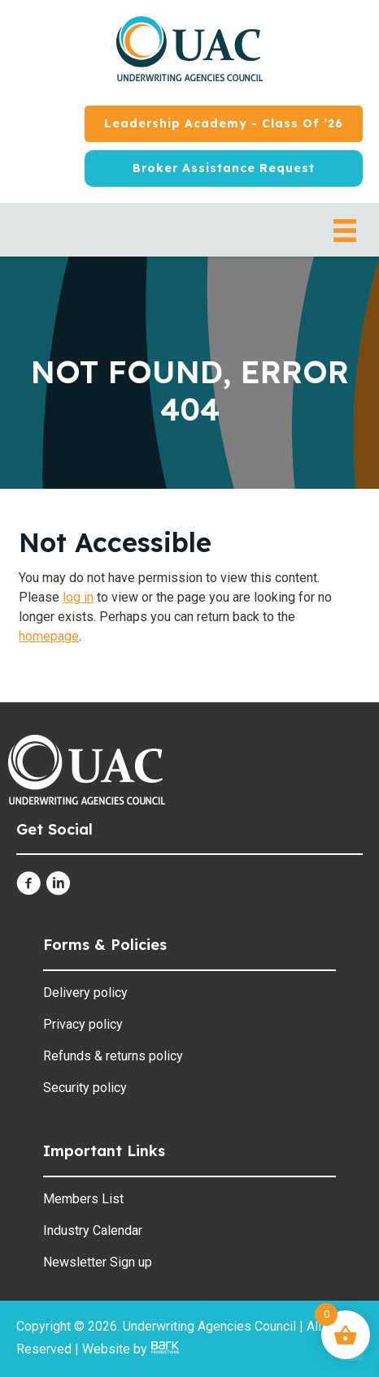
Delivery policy (85, 992)
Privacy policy (83, 1024)
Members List (83, 1198)
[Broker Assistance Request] (224, 168)
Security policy (85, 1087)
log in (78, 597)
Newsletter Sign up (97, 1262)
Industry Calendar (92, 1230)
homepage (49, 636)
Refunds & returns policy (113, 1056)
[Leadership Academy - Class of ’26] (224, 124)
